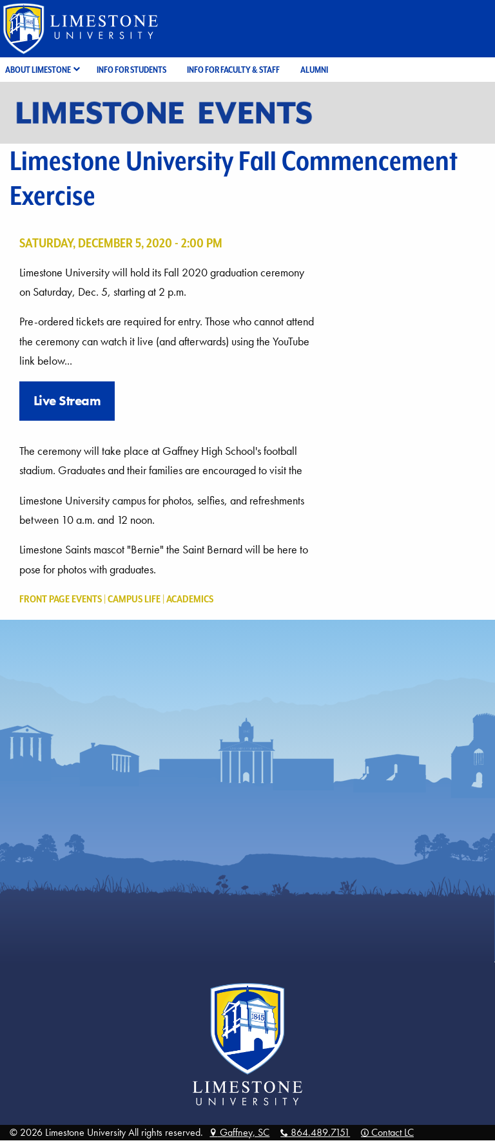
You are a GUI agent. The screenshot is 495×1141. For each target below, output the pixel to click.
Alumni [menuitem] (314, 69)
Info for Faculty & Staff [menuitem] (233, 69)
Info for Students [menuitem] (131, 69)
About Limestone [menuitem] (38, 69)
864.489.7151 (315, 1132)
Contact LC (387, 1132)
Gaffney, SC (239, 1132)
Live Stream (67, 400)
